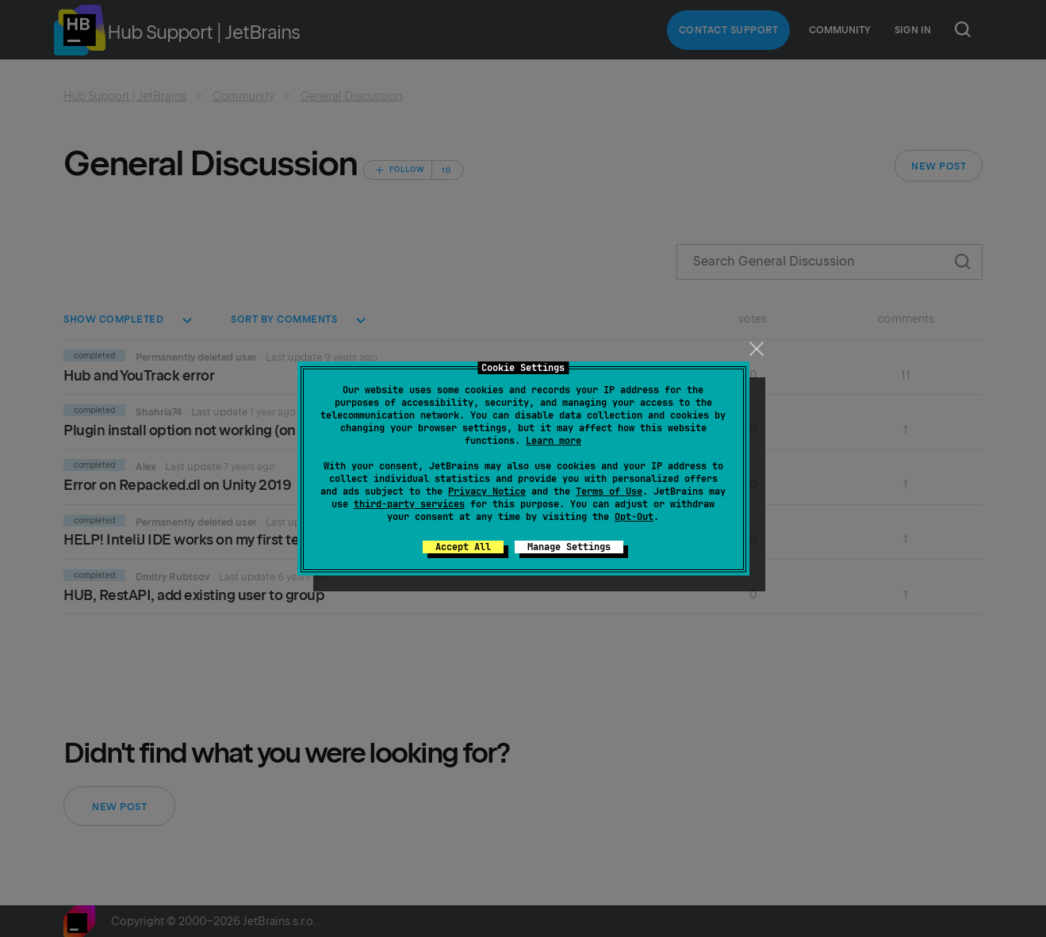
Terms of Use (609, 491)
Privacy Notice (487, 491)
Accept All (463, 547)
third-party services (409, 504)
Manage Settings (569, 547)
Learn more (553, 440)
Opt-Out (634, 517)
